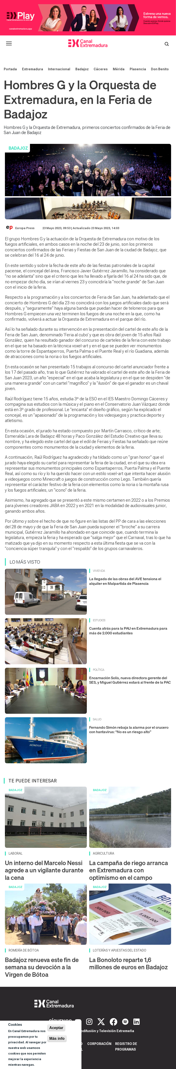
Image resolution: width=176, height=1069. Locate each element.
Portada (10, 69)
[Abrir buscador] (167, 43)
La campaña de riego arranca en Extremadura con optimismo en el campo (128, 870)
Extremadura (32, 69)
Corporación (99, 1044)
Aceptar (56, 1028)
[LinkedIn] (136, 1021)
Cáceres (101, 69)
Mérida (119, 69)
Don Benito (160, 69)
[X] (101, 1021)
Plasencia (138, 69)
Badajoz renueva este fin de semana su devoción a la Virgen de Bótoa (42, 967)
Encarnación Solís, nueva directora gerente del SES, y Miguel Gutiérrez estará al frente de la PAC (130, 680)
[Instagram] (90, 1021)
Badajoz (82, 69)
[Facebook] (114, 1021)
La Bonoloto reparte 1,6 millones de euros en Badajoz (128, 963)
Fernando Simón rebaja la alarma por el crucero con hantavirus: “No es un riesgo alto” (129, 729)
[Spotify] (126, 1021)
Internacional (59, 69)
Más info (57, 1039)
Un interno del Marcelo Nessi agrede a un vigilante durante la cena (44, 870)
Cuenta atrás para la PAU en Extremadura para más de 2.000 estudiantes (128, 630)
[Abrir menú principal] (9, 43)
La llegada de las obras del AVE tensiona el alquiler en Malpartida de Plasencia (125, 581)
